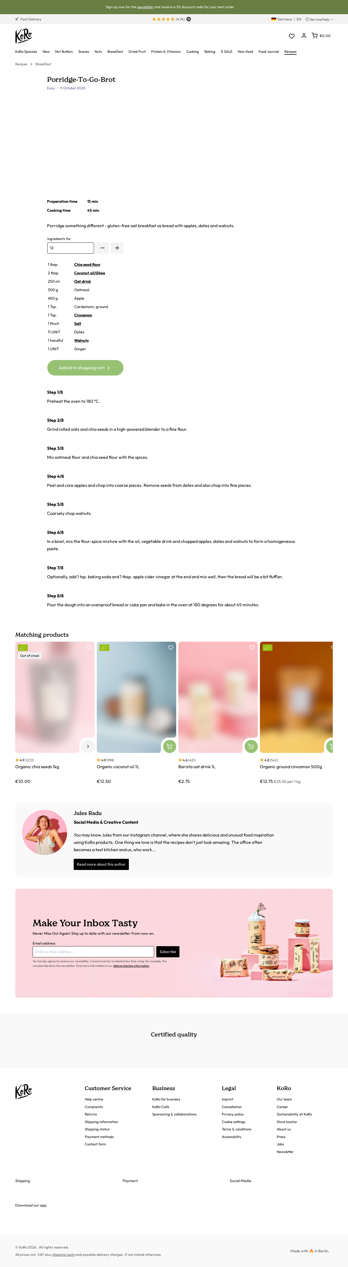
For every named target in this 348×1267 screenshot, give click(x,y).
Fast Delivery (28, 19)
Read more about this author (101, 864)
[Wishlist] (291, 36)
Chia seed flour (87, 264)
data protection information (131, 966)
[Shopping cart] (321, 35)
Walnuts (81, 340)
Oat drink (82, 281)
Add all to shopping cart (85, 366)
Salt (77, 323)
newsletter (145, 7)
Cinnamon (83, 315)
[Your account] (303, 36)
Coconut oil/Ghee (89, 272)
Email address (44, 943)
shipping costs (63, 1254)
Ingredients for (59, 238)
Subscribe (168, 951)
